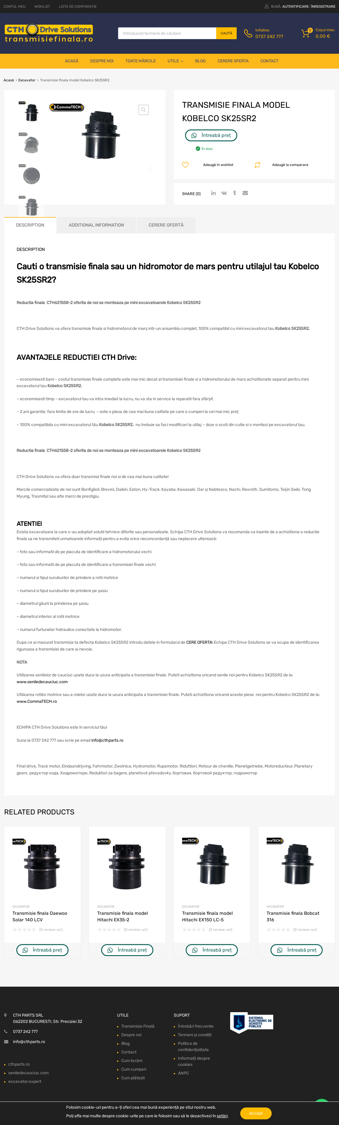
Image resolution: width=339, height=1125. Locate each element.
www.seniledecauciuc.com (42, 681)
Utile (175, 61)
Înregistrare (323, 6)
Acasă (71, 61)
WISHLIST (42, 6)
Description (30, 225)
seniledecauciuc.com (28, 1072)
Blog (200, 61)
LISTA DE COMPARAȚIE (78, 6)
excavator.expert (24, 1081)
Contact (269, 61)
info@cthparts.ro (107, 740)
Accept (256, 1113)
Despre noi (102, 61)
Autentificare (295, 6)
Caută (226, 33)
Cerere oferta (233, 61)
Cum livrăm (131, 1060)
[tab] (30, 225)
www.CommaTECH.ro (37, 701)
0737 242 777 (269, 36)
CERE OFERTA (199, 642)
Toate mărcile (140, 61)
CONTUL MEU (15, 6)
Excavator (27, 80)
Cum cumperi (133, 1069)
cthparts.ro (19, 1064)
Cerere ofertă (166, 225)
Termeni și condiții (194, 1034)
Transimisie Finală (138, 1026)
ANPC (183, 1073)
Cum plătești (133, 1077)
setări (222, 1115)
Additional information (96, 225)
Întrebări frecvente (196, 1026)
